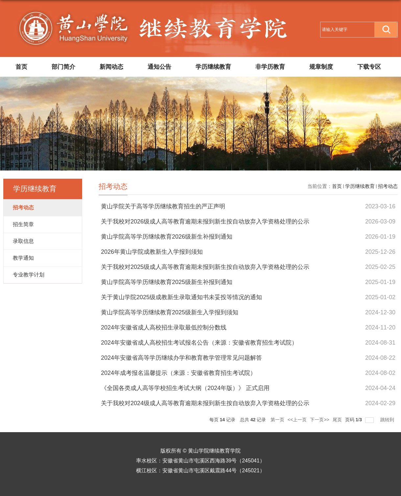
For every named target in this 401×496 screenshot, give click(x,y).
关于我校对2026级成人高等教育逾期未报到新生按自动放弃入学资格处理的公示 (205, 221)
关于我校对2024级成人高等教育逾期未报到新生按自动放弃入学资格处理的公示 (205, 403)
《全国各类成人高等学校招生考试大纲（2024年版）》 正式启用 (185, 388)
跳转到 (387, 419)
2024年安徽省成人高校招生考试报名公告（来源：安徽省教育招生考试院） (199, 342)
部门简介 (63, 67)
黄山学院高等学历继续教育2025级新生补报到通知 (166, 282)
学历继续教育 (213, 67)
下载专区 (369, 67)
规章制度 (321, 67)
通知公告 (159, 67)
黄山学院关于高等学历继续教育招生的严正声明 (163, 206)
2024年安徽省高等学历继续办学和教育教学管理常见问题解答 (181, 357)
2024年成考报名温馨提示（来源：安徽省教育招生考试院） (178, 373)
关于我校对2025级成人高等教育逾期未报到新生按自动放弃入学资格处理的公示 (205, 267)
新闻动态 (111, 67)
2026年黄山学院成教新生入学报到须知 (152, 251)
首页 (21, 67)
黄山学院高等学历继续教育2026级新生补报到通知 (166, 236)
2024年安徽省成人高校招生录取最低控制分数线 (163, 327)
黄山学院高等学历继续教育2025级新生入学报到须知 (169, 312)
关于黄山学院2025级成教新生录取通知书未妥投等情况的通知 (181, 297)
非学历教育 (270, 67)
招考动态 (388, 186)
